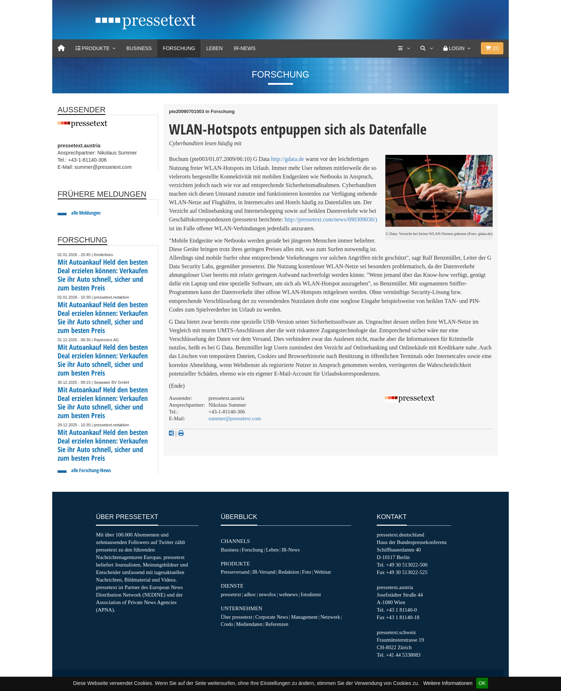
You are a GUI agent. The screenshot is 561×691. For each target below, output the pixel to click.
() (492, 48)
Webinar (322, 572)
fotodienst (311, 594)
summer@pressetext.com (235, 418)
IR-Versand (263, 572)
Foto (306, 572)
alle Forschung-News (91, 470)
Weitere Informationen (447, 683)
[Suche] (426, 48)
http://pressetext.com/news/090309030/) (330, 219)
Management (304, 617)
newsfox (267, 594)
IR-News (244, 48)
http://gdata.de (287, 159)
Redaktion (288, 572)
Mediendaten (249, 624)
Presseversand (235, 572)
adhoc (250, 594)
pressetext (231, 594)
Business (139, 48)
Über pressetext (236, 617)
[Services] (404, 48)
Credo (227, 624)
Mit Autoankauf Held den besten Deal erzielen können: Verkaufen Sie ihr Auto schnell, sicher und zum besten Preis (103, 275)
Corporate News (271, 617)
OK (482, 683)
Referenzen (276, 624)
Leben (214, 48)
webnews (288, 594)
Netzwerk (330, 617)
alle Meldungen (86, 212)
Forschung (179, 48)
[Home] (61, 48)
